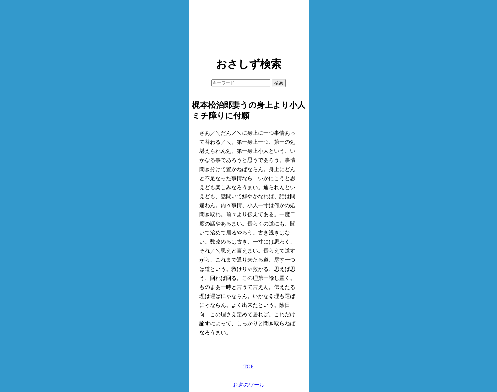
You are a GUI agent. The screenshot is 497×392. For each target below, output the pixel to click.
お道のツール (249, 385)
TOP (249, 366)
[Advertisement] (248, 26)
